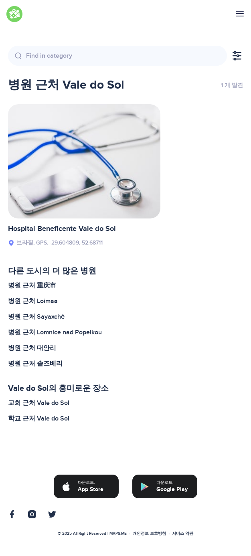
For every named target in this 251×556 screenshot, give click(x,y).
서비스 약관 (182, 533)
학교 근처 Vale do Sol (38, 418)
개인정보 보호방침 (149, 533)
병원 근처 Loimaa (33, 301)
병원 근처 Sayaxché (36, 317)
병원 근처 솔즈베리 (35, 364)
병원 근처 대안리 (32, 348)
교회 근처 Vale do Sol (38, 403)
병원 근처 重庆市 (32, 285)
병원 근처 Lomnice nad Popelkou (55, 332)
